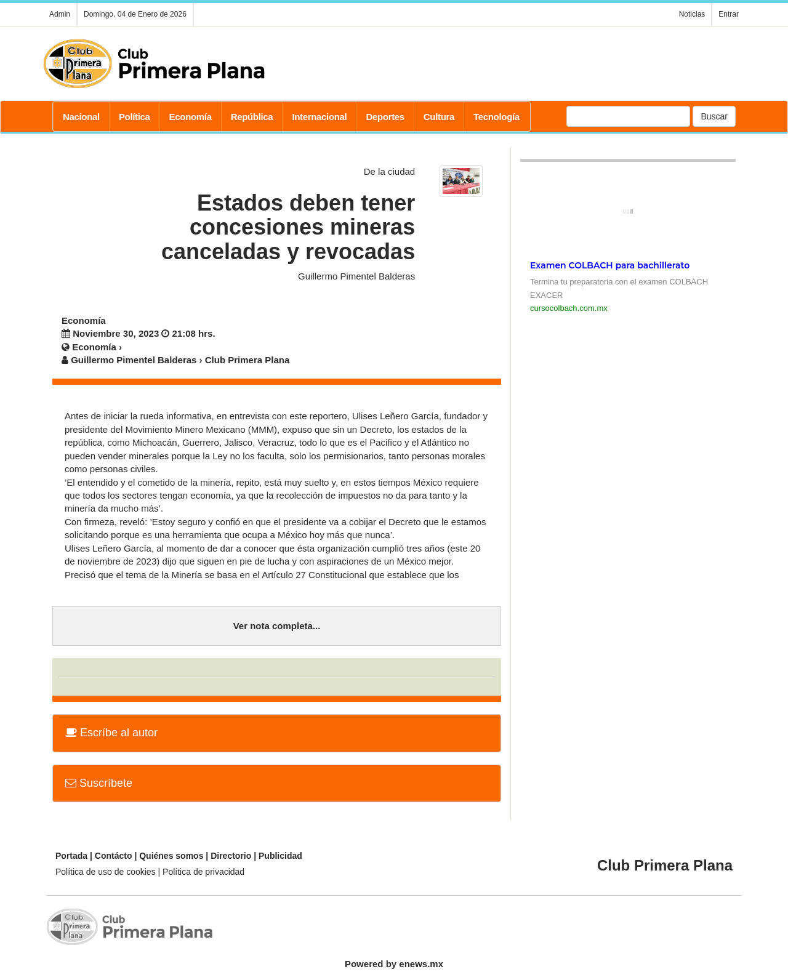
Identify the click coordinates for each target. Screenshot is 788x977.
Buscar (714, 116)
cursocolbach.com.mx (569, 308)
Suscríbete (98, 783)
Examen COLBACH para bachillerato (610, 265)
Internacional (319, 116)
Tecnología (496, 116)
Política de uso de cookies (105, 872)
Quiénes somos (171, 856)
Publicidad (280, 856)
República (252, 116)
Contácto (113, 856)
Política (134, 116)
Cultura (439, 116)
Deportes (385, 116)
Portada (71, 856)
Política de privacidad (203, 872)
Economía (190, 116)
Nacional (81, 116)
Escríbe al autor (111, 732)
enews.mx (421, 964)
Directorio (231, 856)
